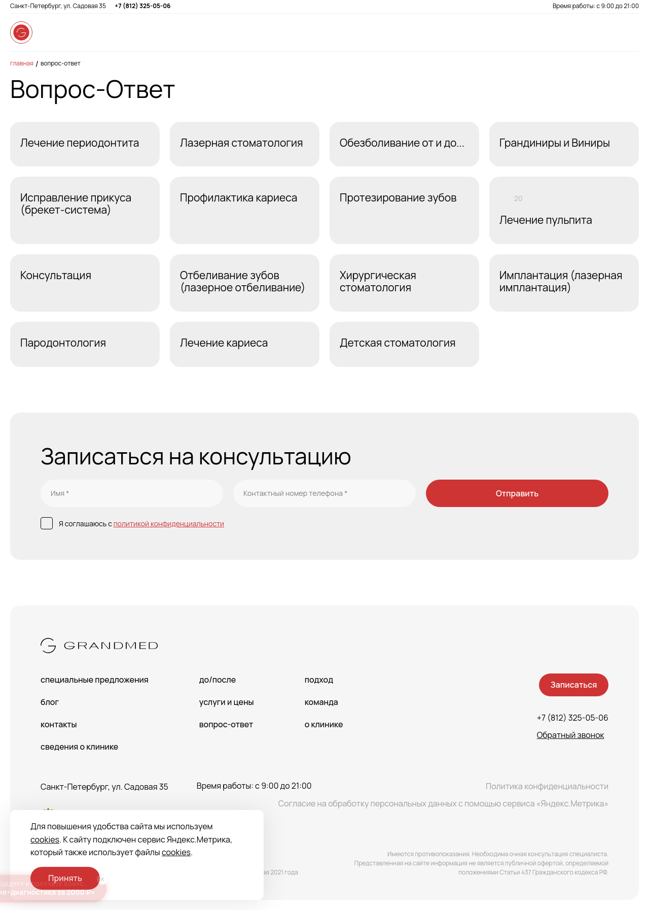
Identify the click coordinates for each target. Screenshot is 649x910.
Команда (321, 701)
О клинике (324, 724)
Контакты (59, 724)
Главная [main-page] (21, 63)
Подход (319, 679)
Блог (50, 701)
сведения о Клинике (79, 746)
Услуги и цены (226, 701)
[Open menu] (629, 32)
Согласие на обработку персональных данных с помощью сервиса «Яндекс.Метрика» (443, 803)
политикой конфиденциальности (169, 523)
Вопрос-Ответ (61, 63)
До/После (217, 679)
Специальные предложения (95, 679)
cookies (44, 839)
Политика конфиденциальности (547, 786)
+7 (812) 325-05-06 (142, 6)
